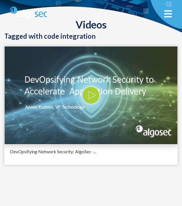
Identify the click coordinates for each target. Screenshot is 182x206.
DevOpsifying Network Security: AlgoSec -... (53, 151)
